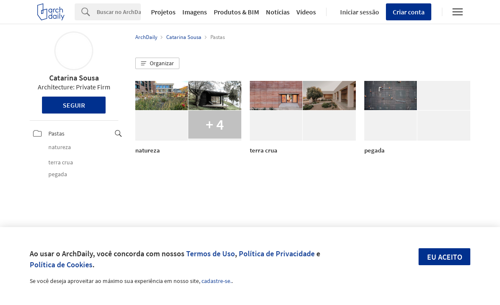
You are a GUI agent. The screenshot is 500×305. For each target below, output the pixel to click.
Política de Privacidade (277, 253)
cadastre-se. (216, 281)
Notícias (278, 11)
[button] (157, 63)
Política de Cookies (61, 264)
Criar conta (409, 12)
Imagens (194, 11)
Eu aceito (444, 257)
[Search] (119, 11)
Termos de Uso (210, 253)
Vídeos (306, 11)
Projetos (163, 11)
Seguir (74, 105)
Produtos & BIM (236, 11)
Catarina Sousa (74, 78)
